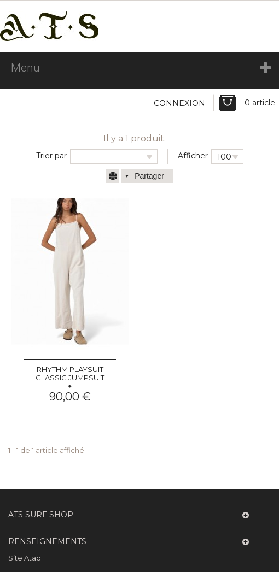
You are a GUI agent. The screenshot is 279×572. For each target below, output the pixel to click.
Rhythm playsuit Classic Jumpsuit (70, 373)
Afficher (193, 156)
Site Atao (24, 557)
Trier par (51, 156)
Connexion (179, 103)
